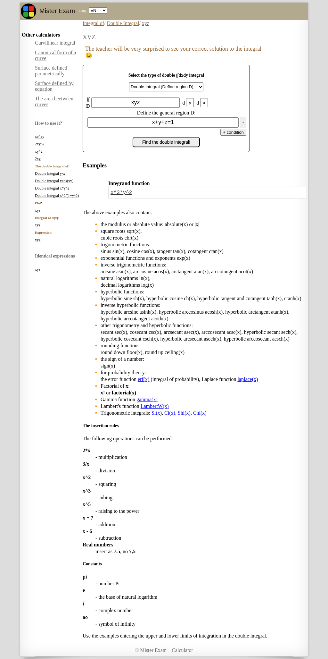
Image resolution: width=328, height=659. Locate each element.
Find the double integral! (166, 142)
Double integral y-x (50, 173)
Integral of (93, 23)
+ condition (233, 132)
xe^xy (39, 136)
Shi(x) (184, 413)
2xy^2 (40, 144)
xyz (37, 210)
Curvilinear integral (55, 43)
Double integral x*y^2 (52, 188)
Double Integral (123, 23)
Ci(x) (169, 413)
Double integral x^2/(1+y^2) (57, 195)
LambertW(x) (155, 406)
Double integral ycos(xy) (54, 181)
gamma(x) (147, 399)
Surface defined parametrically (51, 70)
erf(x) (143, 379)
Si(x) (157, 413)
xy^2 (39, 151)
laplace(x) (247, 379)
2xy (38, 158)
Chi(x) (200, 413)
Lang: (83, 11)
